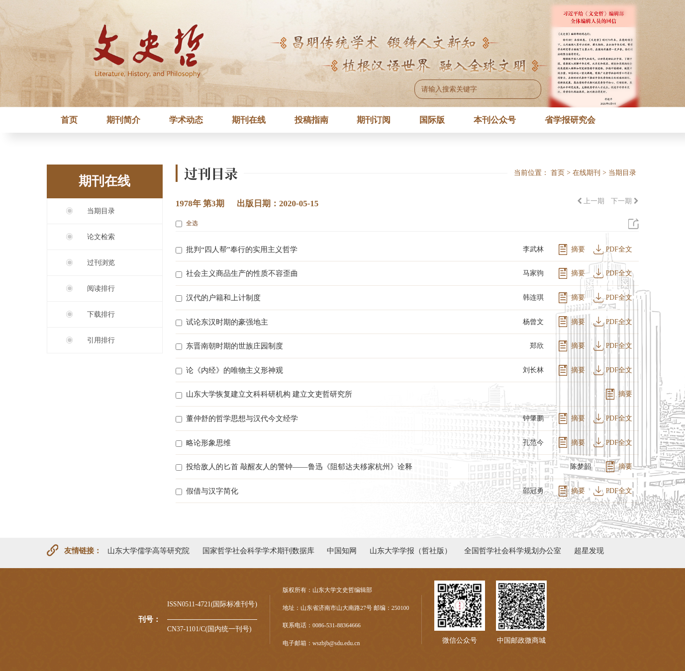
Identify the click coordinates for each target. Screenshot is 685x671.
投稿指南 (311, 120)
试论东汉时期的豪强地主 (227, 322)
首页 (69, 120)
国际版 (432, 120)
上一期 (590, 201)
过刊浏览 (101, 262)
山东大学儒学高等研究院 (148, 550)
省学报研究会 (570, 120)
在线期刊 (586, 172)
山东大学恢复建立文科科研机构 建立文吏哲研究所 (269, 394)
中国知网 (342, 550)
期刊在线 (249, 120)
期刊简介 (123, 120)
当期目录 (101, 211)
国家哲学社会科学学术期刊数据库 (258, 550)
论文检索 (101, 237)
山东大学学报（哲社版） (411, 550)
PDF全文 (619, 249)
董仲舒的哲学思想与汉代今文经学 (242, 418)
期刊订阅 (374, 120)
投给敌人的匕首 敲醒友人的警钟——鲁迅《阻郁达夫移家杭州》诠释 (299, 466)
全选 (187, 223)
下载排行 (101, 314)
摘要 (578, 249)
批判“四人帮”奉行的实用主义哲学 (241, 249)
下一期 (624, 201)
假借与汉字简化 (212, 491)
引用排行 (101, 340)
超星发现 (589, 550)
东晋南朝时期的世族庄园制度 (234, 345)
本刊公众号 (495, 120)
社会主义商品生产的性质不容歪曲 (242, 273)
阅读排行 (101, 288)
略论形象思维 (208, 442)
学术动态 (186, 120)
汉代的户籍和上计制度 (223, 297)
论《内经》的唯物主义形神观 (234, 370)
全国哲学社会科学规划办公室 (512, 550)
